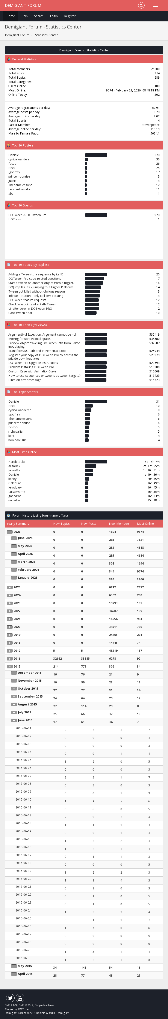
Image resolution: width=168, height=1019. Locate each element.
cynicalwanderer (19, 159)
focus (12, 163)
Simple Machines (44, 1005)
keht (11, 436)
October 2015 (28, 688)
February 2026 (28, 570)
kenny (12, 479)
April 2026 (25, 554)
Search (39, 16)
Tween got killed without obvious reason (36, 291)
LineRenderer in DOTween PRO (30, 308)
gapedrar (14, 496)
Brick (11, 168)
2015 (17, 666)
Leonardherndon (20, 189)
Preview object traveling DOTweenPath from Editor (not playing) (44, 344)
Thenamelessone (20, 185)
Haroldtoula (16, 462)
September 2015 (30, 696)
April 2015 (25, 974)
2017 (17, 650)
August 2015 (27, 704)
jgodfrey (14, 172)
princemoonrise (19, 176)
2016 (17, 658)
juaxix (12, 181)
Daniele (13, 155)
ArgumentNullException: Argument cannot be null (42, 334)
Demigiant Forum (23, 5)
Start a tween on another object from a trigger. (41, 283)
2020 (17, 627)
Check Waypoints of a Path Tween (32, 304)
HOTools (14, 219)
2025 (17, 587)
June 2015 (25, 720)
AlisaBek (14, 466)
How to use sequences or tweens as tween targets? (44, 376)
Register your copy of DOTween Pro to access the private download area (43, 356)
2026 (17, 532)
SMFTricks (23, 1009)
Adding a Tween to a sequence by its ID (36, 274)
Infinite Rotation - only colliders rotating (35, 296)
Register (70, 16)
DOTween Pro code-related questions (34, 278)
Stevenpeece (151, 125)
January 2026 (27, 577)
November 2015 (30, 680)
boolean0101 (17, 440)
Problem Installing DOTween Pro (31, 367)
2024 (17, 595)
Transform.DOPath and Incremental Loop (37, 351)
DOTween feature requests (27, 300)
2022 (17, 611)
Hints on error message (24, 380)
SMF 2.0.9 (11, 1005)
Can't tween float (20, 313)
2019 (17, 635)
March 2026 (26, 562)
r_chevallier (16, 431)
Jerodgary (15, 487)
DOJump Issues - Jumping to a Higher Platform (40, 287)
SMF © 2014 (26, 1005)
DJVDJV (13, 427)
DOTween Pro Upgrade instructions (33, 363)
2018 (17, 643)
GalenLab (14, 483)
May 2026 (25, 546)
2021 (17, 619)
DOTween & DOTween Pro (27, 215)
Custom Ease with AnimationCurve (32, 371)
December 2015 (29, 673)
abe (11, 193)
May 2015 (25, 966)
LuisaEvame (16, 492)
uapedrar (14, 500)
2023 (17, 603)
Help (24, 16)
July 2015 (24, 712)
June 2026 (25, 538)
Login (54, 16)
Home (10, 16)
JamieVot (14, 470)
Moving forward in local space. (29, 339)
